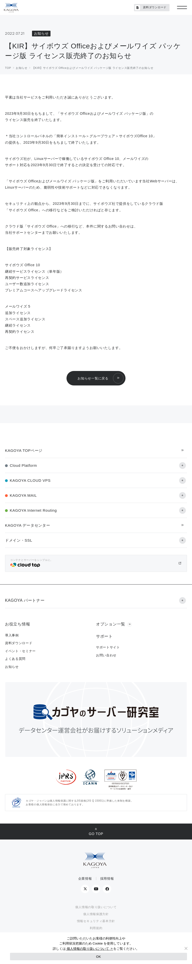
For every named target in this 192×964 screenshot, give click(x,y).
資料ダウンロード (150, 7)
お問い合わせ (106, 655)
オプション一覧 (110, 624)
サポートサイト (108, 647)
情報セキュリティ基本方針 (96, 921)
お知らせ (12, 667)
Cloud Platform (23, 465)
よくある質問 (15, 659)
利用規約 (96, 928)
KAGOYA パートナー (24, 600)
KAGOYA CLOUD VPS (30, 480)
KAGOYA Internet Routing (33, 510)
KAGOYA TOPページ (23, 450)
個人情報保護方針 (96, 914)
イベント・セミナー (20, 651)
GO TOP (96, 834)
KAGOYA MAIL (23, 495)
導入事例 (12, 635)
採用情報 (107, 878)
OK (98, 957)
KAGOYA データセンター (27, 525)
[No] (185, 948)
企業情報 (85, 878)
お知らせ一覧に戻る (93, 378)
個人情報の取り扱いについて (95, 907)
